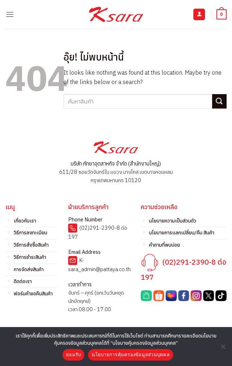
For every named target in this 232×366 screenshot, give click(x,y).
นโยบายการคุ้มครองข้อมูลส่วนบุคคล (131, 354)
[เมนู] (9, 14)
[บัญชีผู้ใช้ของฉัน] (199, 15)
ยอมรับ (73, 354)
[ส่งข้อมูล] (219, 101)
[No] (223, 348)
